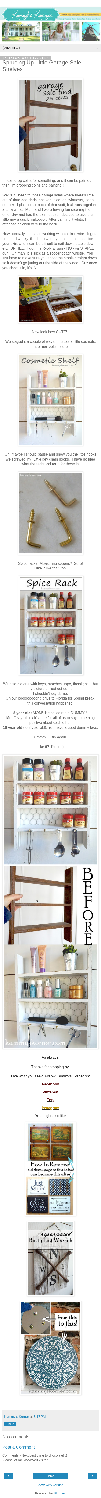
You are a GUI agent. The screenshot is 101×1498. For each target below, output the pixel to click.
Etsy (50, 1100)
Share (10, 1424)
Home (50, 1476)
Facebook (50, 1084)
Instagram (50, 1108)
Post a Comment (18, 1447)
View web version (50, 1485)
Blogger (59, 1493)
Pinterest (50, 1092)
